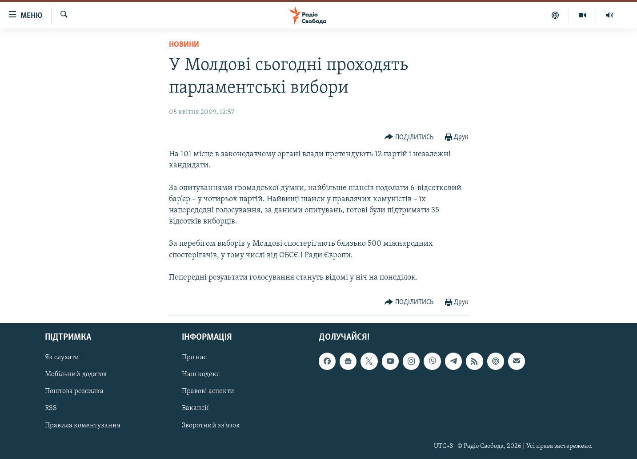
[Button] (409, 137)
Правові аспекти (208, 391)
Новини (184, 45)
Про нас (194, 358)
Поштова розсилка (74, 391)
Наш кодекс (201, 374)
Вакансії (195, 408)
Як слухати (62, 358)
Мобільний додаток (76, 374)
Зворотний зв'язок (211, 425)
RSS (51, 408)
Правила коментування (82, 425)
